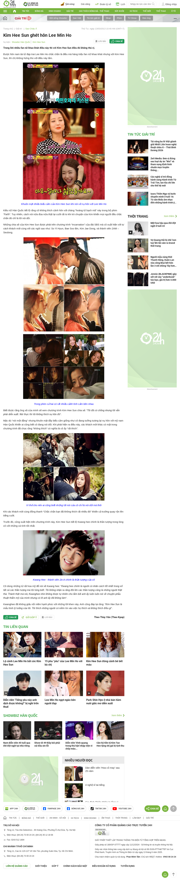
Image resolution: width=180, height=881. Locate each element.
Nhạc (108, 18)
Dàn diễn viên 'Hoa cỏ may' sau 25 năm (102, 769)
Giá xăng (85, 4)
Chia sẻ (119, 41)
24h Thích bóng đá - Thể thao (94, 11)
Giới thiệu (41, 866)
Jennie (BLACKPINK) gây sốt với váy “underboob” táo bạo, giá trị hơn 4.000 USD (164, 278)
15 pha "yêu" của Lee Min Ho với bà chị (63, 663)
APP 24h (11, 808)
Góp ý (55, 866)
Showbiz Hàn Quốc (21, 42)
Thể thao (161, 11)
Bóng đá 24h (75, 808)
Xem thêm (116, 715)
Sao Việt (77, 18)
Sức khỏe (119, 11)
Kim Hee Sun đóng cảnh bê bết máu (104, 663)
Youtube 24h (122, 808)
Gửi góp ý (29, 617)
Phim (119, 18)
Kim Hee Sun (39, 42)
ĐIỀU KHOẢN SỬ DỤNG (104, 866)
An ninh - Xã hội (57, 818)
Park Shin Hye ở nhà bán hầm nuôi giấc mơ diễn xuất (103, 701)
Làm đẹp (137, 818)
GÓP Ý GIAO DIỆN (9, 876)
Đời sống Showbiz (58, 18)
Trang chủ (8, 28)
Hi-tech (133, 11)
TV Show (132, 18)
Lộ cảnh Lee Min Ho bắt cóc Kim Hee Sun (22, 663)
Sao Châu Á (31, 28)
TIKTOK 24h (98, 808)
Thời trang (138, 216)
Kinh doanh (55, 11)
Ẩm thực (105, 818)
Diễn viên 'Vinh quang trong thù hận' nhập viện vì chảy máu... (78, 745)
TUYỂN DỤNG (128, 866)
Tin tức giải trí (93, 18)
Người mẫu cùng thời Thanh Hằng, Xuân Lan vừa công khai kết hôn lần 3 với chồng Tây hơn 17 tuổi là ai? (163, 261)
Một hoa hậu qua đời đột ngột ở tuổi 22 (163, 224)
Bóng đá (39, 11)
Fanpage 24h (52, 808)
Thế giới (147, 11)
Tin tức (25, 11)
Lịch (120, 4)
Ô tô (173, 11)
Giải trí (69, 11)
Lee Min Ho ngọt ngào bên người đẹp (60, 701)
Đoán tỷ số (103, 4)
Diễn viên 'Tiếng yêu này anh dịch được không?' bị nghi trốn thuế (21, 703)
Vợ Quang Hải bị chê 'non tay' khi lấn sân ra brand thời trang (163, 243)
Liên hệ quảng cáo (17, 866)
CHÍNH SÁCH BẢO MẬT (75, 866)
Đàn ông (147, 18)
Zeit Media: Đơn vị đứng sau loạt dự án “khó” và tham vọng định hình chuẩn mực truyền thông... (163, 164)
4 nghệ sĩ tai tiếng (95, 784)
